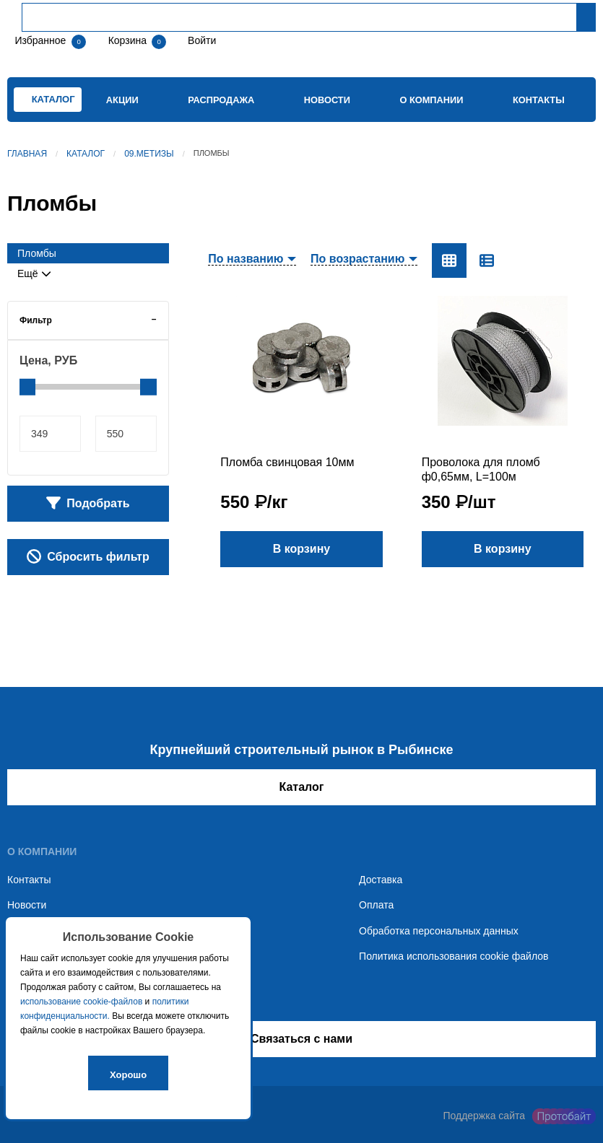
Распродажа (221, 100)
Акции (122, 100)
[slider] (27, 387)
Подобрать (88, 503)
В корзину (301, 549)
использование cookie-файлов (81, 1002)
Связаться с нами (301, 1039)
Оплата (376, 905)
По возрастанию (357, 259)
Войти (200, 40)
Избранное (40, 40)
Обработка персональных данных (439, 931)
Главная (27, 154)
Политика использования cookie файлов (453, 956)
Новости (327, 100)
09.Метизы (149, 154)
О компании (431, 100)
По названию (245, 259)
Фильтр (35, 320)
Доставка (380, 879)
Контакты (539, 100)
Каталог (85, 154)
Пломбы (36, 253)
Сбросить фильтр (88, 556)
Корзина (128, 40)
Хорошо (128, 1074)
